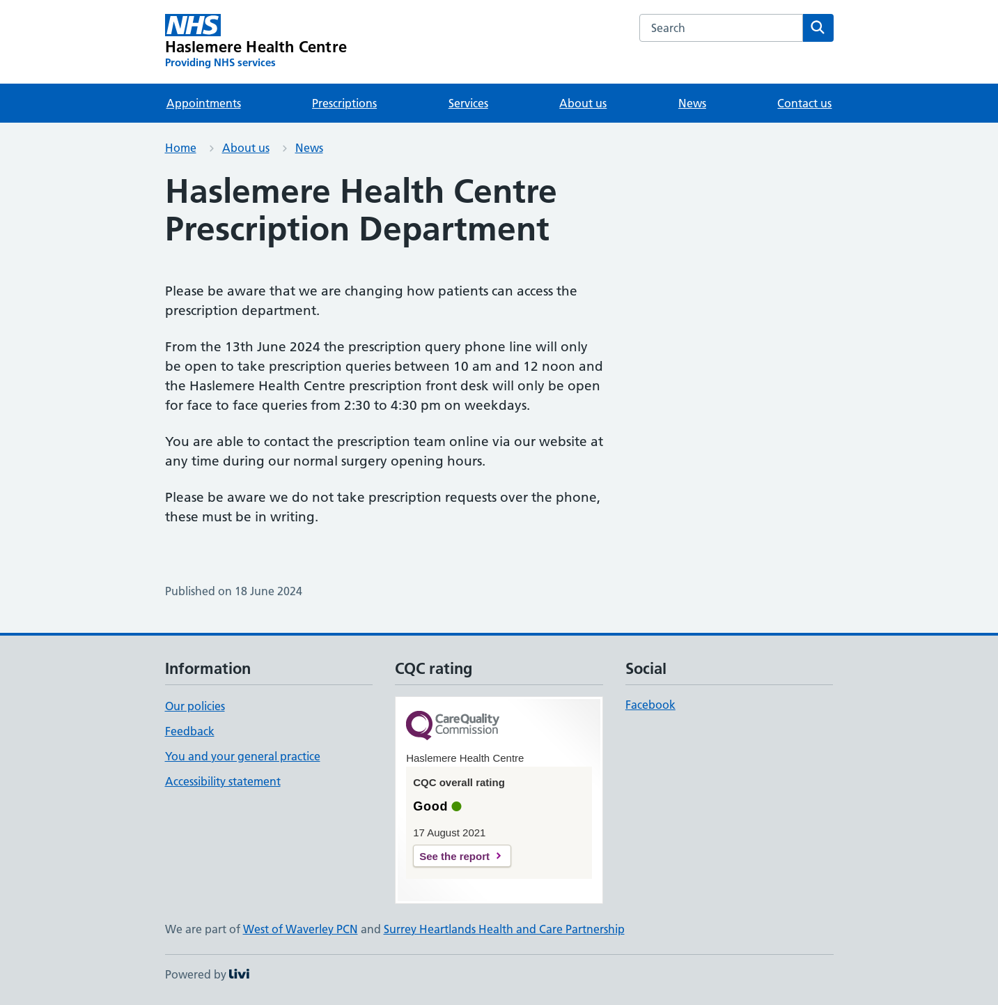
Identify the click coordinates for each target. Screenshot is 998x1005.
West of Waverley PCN (300, 929)
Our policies (195, 706)
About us (583, 103)
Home (180, 148)
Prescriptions (344, 103)
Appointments (203, 103)
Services (468, 103)
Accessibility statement (223, 781)
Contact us (804, 103)
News (692, 103)
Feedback (190, 731)
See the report (454, 856)
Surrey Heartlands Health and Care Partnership (504, 929)
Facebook (650, 705)
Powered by (207, 974)
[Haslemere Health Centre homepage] (256, 42)
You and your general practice (242, 756)
